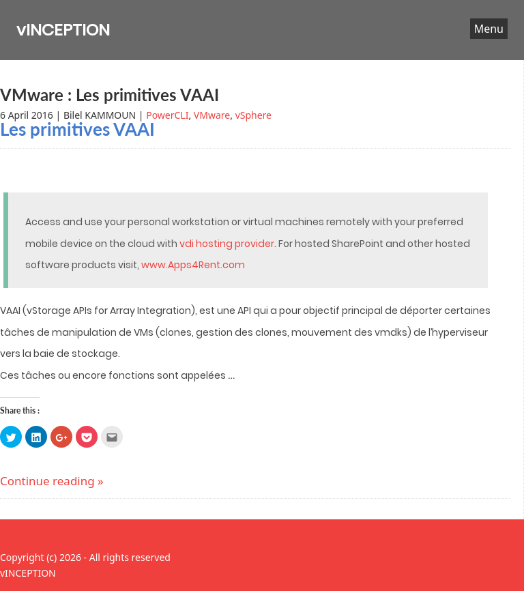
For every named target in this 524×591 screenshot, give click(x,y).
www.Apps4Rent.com (193, 265)
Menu (489, 28)
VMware (212, 115)
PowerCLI (167, 115)
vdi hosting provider (226, 243)
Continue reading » (52, 481)
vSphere (253, 115)
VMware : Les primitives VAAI (109, 94)
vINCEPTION (63, 29)
